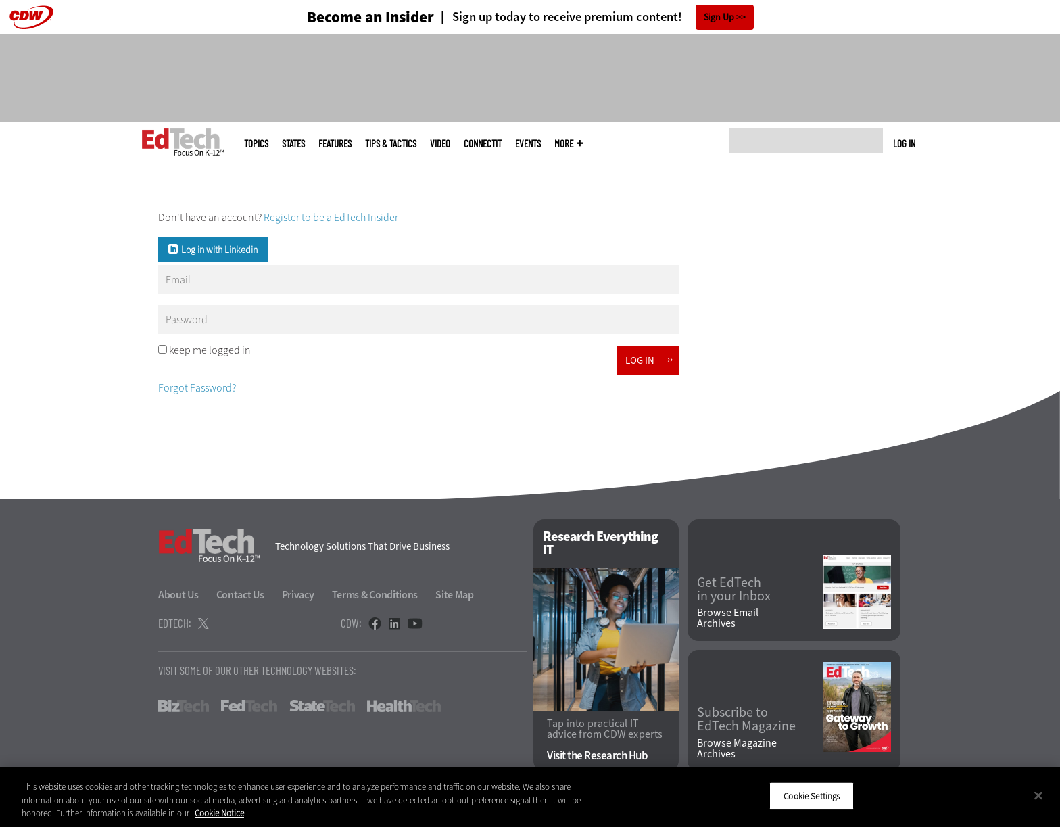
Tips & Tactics (390, 144)
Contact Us (240, 595)
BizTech (183, 706)
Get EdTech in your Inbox (734, 589)
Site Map (454, 595)
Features (335, 144)
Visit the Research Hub (597, 755)
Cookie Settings (812, 795)
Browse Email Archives (727, 618)
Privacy (298, 595)
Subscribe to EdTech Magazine (746, 719)
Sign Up (719, 17)
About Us (178, 595)
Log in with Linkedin (219, 249)
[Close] (1038, 795)
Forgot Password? (197, 388)
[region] (530, 797)
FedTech (249, 706)
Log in (904, 143)
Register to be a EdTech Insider (331, 217)
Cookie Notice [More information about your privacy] (219, 813)
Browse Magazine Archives (737, 748)
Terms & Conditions (375, 595)
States (293, 144)
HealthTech (404, 706)
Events (528, 144)
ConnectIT (483, 144)
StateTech (322, 706)
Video (440, 144)
